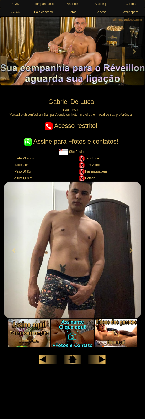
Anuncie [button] (72, 4)
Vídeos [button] (101, 12)
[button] (11, 51)
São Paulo (71, 152)
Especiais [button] (14, 12)
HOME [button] (14, 4)
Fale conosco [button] (43, 12)
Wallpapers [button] (130, 12)
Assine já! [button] (101, 4)
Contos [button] (131, 4)
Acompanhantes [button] (43, 4)
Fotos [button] (72, 12)
